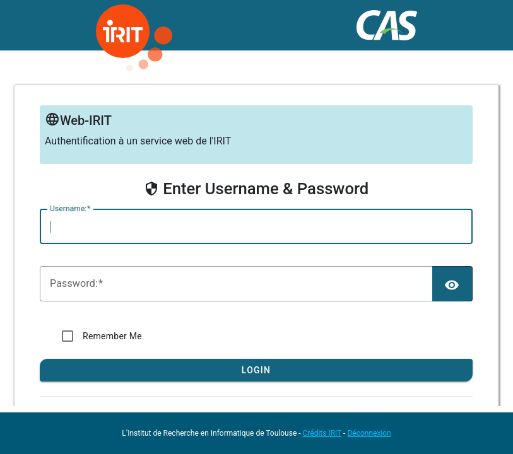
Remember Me (112, 336)
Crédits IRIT (322, 433)
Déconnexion (369, 433)
